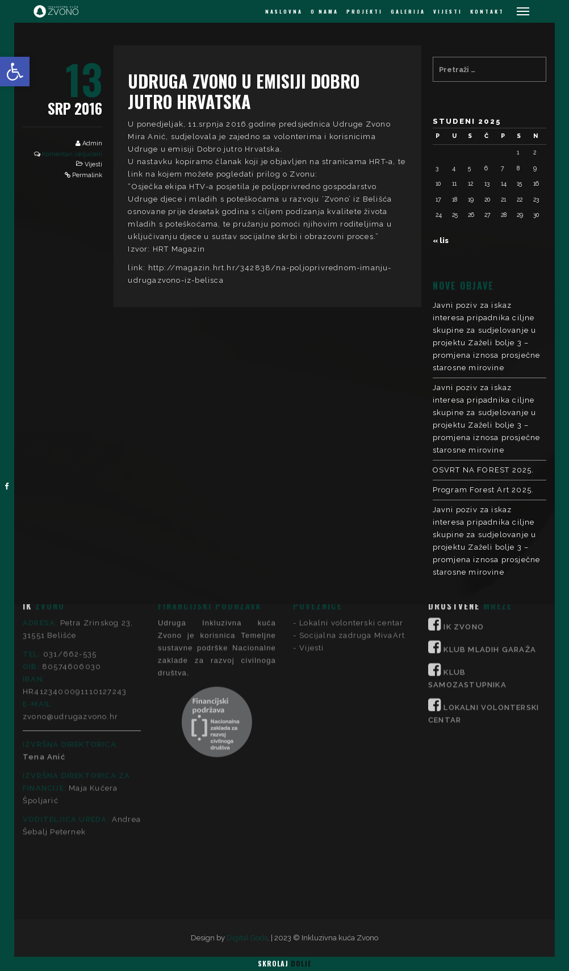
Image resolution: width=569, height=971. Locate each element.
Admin (92, 143)
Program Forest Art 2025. (483, 489)
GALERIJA (408, 11)
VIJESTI (447, 11)
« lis (441, 240)
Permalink (87, 175)
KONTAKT (487, 11)
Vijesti (93, 164)
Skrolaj (284, 963)
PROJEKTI (364, 11)
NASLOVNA (284, 11)
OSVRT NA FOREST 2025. (483, 470)
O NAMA (324, 11)
